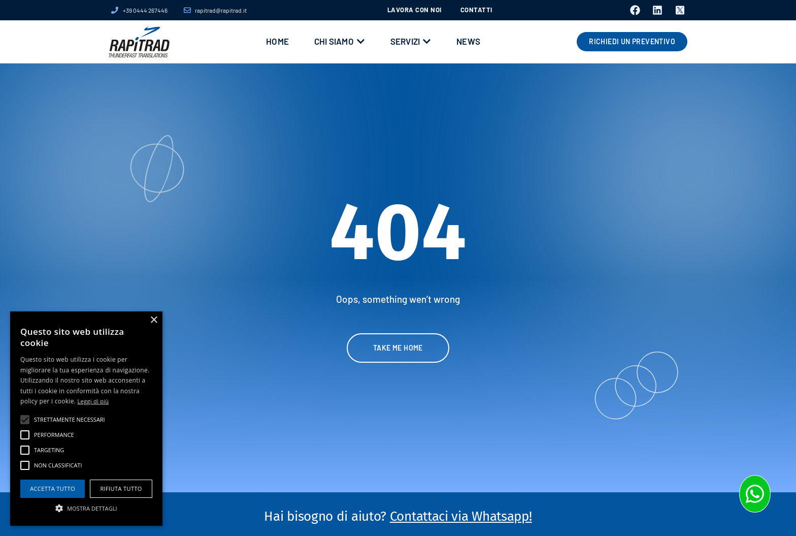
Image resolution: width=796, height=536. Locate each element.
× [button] (153, 320)
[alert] (86, 418)
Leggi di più (93, 401)
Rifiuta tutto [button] (121, 488)
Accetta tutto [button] (52, 488)
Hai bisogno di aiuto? (398, 516)
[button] (86, 508)
